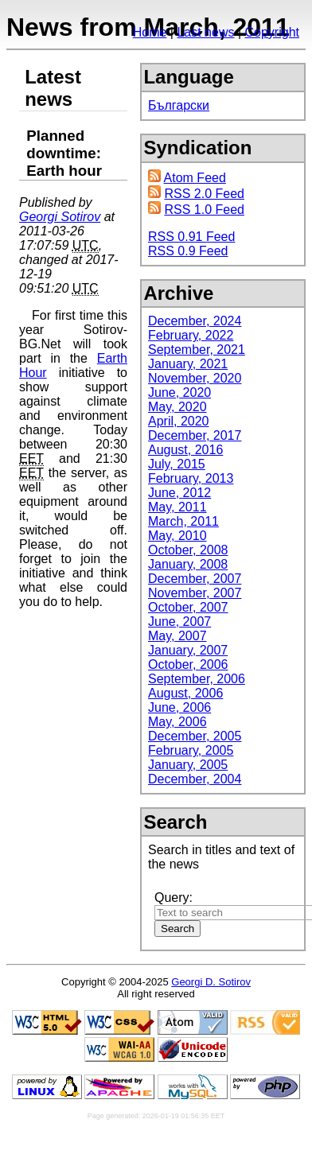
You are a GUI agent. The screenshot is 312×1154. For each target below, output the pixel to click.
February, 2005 (190, 750)
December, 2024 (194, 321)
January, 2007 (188, 650)
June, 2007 (179, 621)
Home (150, 32)
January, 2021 (188, 364)
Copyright (272, 32)
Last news (205, 32)
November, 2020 (194, 378)
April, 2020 (178, 421)
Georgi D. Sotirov (211, 982)
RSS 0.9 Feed (188, 251)
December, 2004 (194, 779)
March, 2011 (183, 521)
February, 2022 (190, 335)
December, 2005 (194, 736)
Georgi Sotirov (59, 216)
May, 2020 (177, 407)
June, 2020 (179, 392)
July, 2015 (176, 464)
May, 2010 (177, 535)
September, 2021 (196, 349)
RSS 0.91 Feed (191, 236)
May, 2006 (177, 722)
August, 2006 (185, 693)
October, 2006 (188, 664)
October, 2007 (188, 607)
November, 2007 (194, 593)
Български (178, 105)
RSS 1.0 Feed (204, 209)
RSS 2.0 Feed (204, 193)
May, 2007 (177, 636)
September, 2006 (196, 679)
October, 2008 (188, 550)
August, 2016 (185, 450)
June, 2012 (179, 492)
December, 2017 (194, 435)
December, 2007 (194, 578)
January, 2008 (188, 564)
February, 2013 (190, 478)
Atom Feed (195, 178)
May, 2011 (177, 507)
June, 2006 (179, 707)
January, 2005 (188, 764)
